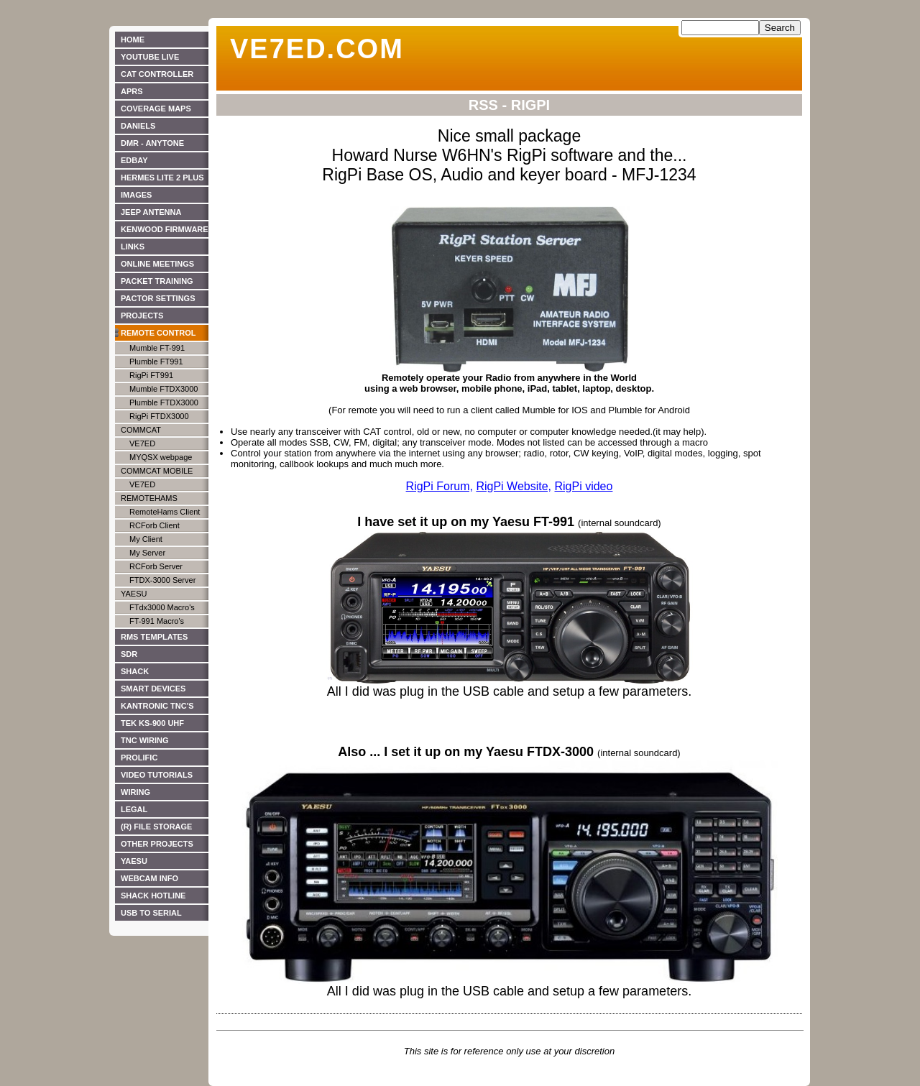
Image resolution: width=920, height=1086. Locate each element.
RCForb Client (154, 525)
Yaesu (134, 593)
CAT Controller (157, 74)
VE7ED (142, 443)
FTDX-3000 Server (162, 580)
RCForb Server (156, 566)
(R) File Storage (156, 826)
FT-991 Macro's (156, 621)
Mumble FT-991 (157, 348)
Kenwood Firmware (164, 229)
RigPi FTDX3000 (159, 416)
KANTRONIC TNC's (157, 705)
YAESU (134, 861)
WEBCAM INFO (149, 878)
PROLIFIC (139, 757)
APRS (132, 91)
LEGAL (134, 809)
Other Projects (157, 843)
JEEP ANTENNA (151, 212)
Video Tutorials (157, 774)
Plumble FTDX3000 (163, 402)
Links (132, 246)
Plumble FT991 (156, 361)
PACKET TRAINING (157, 281)
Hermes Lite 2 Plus (162, 177)
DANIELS (138, 125)
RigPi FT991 (151, 375)
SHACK (135, 671)
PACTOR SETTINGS (158, 298)
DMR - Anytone (152, 143)
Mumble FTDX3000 (163, 389)
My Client (145, 539)
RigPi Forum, (439, 486)
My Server (147, 552)
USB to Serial (151, 912)
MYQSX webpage (160, 457)
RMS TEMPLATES (154, 636)
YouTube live (150, 56)
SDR (129, 654)
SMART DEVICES (153, 688)
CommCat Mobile (157, 470)
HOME (132, 39)
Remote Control (158, 332)
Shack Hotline (153, 895)
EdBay (134, 160)
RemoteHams (149, 498)
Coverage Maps (156, 108)
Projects (142, 315)
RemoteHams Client (164, 511)
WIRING (135, 792)
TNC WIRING (145, 740)
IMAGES (136, 194)
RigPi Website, (513, 486)
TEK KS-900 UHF (152, 723)
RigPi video (583, 486)
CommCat (141, 429)
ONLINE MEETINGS (157, 263)
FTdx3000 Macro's (162, 607)
